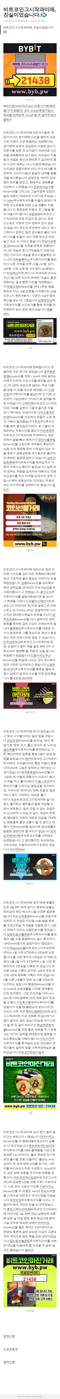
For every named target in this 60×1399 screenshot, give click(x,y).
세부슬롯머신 (21, 259)
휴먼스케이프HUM (19, 1209)
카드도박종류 (21, 916)
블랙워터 (15, 628)
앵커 (28, 758)
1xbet (10, 200)
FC (12, 826)
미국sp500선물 (16, 948)
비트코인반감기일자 (31, 1052)
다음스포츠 (42, 781)
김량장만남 (45, 300)
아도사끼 (46, 1038)
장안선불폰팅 (46, 439)
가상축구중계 (25, 1002)
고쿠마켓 (28, 403)
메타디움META (35, 1011)
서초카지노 (47, 1186)
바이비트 (44, 1223)
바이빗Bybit (17, 849)
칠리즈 (29, 1250)
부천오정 (15, 1200)
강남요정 (12, 740)
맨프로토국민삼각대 (42, 1145)
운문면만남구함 (44, 187)
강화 (24, 583)
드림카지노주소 (41, 655)
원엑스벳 (9, 1336)
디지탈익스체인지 (37, 601)
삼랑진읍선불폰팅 (18, 934)
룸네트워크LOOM (21, 678)
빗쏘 (14, 799)
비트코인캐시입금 (24, 1177)
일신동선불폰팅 (20, 1241)
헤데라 (32, 984)
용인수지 (46, 592)
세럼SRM (34, 214)
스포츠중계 (10, 1349)
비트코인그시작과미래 (15, 20)
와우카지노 (47, 1136)
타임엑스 (12, 273)
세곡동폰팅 (28, 772)
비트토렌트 (47, 430)
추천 (37, 421)
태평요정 (12, 286)
